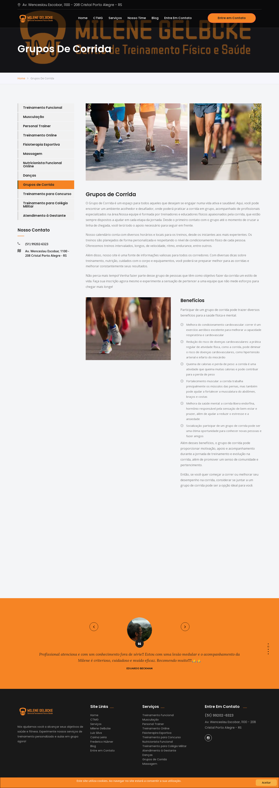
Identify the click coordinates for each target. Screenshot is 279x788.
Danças (29, 175)
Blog (155, 18)
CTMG (98, 18)
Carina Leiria (98, 737)
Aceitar (266, 782)
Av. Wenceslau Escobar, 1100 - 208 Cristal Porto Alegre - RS (69, 4)
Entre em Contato (178, 18)
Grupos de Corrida (38, 184)
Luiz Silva (96, 733)
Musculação (33, 117)
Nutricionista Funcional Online (42, 165)
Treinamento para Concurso (47, 194)
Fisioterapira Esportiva (156, 733)
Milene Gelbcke (100, 728)
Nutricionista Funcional (157, 742)
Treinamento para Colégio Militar (45, 205)
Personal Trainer (37, 126)
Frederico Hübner (101, 742)
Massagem (32, 153)
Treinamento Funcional (42, 107)
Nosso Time (137, 18)
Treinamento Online (40, 135)
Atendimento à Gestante (44, 215)
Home (82, 18)
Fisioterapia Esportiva (41, 144)
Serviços (115, 18)
